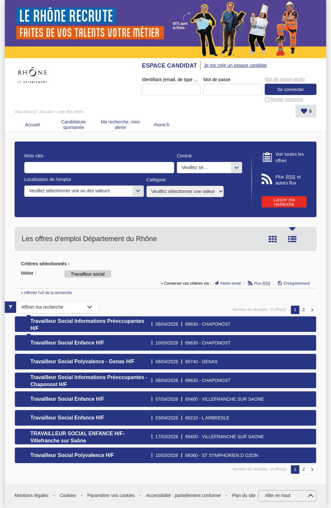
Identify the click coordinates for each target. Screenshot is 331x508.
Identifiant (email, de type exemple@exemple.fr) (171, 79)
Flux (262, 283)
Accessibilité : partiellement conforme (183, 495)
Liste (292, 239)
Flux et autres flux (288, 180)
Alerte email (230, 283)
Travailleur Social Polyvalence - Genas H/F (82, 361)
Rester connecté (286, 99)
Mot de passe (216, 79)
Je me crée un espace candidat (235, 65)
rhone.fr (161, 124)
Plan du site (244, 495)
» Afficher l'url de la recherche (46, 293)
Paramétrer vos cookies (111, 495)
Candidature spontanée (73, 124)
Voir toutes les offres (289, 157)
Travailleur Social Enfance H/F (67, 342)
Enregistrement (297, 283)
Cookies (68, 495)
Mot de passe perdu (285, 79)
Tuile (273, 239)
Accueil (45, 112)
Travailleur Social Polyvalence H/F (72, 455)
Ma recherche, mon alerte (120, 124)
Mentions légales (31, 495)
